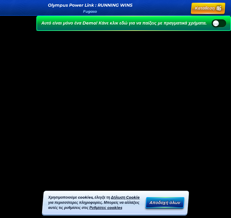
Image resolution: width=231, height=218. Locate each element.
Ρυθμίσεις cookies (105, 207)
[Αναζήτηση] (170, 8)
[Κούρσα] (183, 8)
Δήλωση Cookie (125, 197)
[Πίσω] (10, 8)
